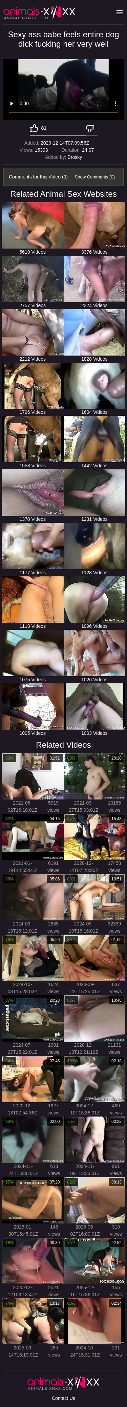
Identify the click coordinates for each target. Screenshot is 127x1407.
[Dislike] (92, 128)
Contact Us (63, 1398)
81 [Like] (44, 128)
